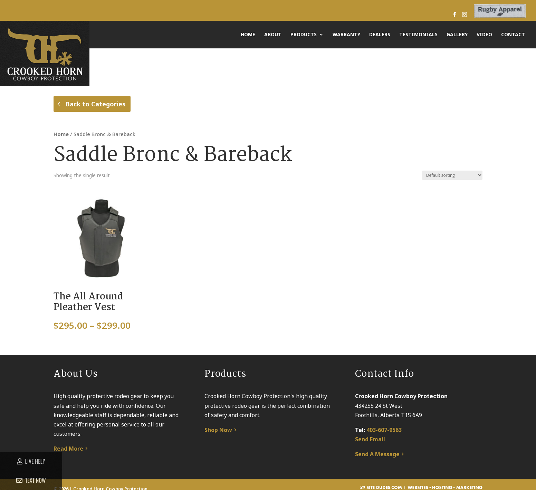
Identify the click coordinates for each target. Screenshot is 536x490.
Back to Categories (95, 104)
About (272, 35)
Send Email (370, 446)
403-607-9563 (384, 437)
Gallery (457, 35)
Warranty (346, 35)
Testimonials (418, 35)
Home (248, 35)
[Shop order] (452, 182)
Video (484, 35)
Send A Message (377, 461)
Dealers (379, 35)
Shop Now (218, 437)
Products (303, 35)
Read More (68, 456)
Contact (513, 35)
